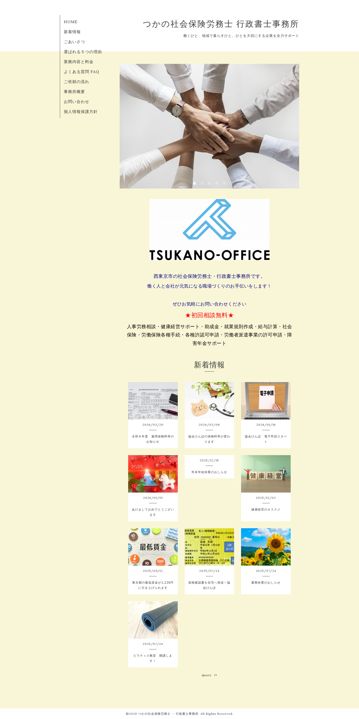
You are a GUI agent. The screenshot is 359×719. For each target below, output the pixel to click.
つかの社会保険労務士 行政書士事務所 (221, 23)
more (209, 675)
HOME (71, 21)
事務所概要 (74, 91)
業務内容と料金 (78, 61)
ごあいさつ (74, 41)
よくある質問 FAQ (81, 71)
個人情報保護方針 (81, 111)
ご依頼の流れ (76, 81)
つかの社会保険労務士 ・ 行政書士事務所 (168, 714)
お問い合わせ (76, 101)
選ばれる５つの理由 (83, 51)
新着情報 (72, 31)
